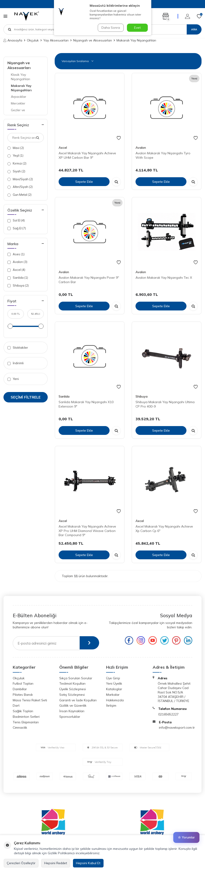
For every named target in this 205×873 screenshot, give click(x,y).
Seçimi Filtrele (26, 397)
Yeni (13, 379)
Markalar (113, 695)
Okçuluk (33, 40)
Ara (194, 29)
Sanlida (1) (17, 278)
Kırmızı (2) (16, 163)
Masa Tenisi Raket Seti (30, 700)
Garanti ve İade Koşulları (78, 700)
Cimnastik (20, 727)
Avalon (141, 148)
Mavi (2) (15, 148)
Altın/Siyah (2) (20, 187)
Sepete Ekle (84, 182)
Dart (16, 705)
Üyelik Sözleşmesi (72, 689)
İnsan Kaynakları (71, 711)
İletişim (111, 705)
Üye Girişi (113, 678)
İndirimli (15, 363)
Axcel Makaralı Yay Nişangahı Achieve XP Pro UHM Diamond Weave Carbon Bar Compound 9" (87, 530)
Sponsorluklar (69, 717)
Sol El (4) (16, 220)
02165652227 (168, 714)
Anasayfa (12, 40)
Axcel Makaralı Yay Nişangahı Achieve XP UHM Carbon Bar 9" (87, 155)
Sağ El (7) (16, 228)
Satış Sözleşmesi (72, 695)
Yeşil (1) (15, 156)
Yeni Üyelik (114, 683)
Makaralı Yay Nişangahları (21, 88)
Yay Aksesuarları (56, 40)
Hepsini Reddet (55, 863)
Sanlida (64, 396)
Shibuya (142, 396)
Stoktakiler (17, 348)
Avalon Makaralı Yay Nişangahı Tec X (164, 277)
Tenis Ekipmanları (26, 722)
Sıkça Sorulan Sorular (75, 678)
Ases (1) (16, 254)
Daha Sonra (110, 27)
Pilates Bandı (23, 695)
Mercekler (18, 103)
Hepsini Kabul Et (88, 863)
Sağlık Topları (23, 711)
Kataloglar (114, 689)
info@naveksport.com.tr (177, 727)
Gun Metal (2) (19, 195)
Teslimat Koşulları (72, 683)
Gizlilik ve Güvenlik (72, 705)
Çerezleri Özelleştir (21, 863)
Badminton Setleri (26, 717)
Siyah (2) (16, 171)
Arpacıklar (18, 97)
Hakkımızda (115, 700)
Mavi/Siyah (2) (20, 179)
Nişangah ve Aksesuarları (92, 40)
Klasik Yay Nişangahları (20, 77)
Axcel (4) (16, 270)
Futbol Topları (23, 683)
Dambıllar (20, 689)
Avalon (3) (17, 262)
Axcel (63, 148)
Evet (137, 27)
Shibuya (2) (18, 286)
